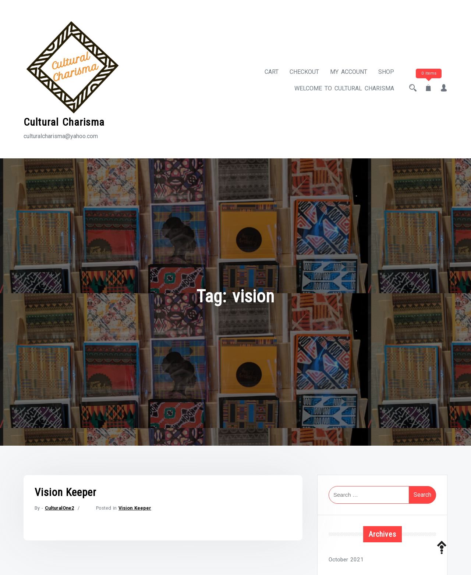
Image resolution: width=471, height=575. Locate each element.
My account (348, 71)
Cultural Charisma (64, 122)
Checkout (304, 71)
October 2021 (346, 559)
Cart (272, 71)
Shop (386, 71)
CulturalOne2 (59, 508)
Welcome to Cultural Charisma (344, 88)
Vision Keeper (65, 492)
